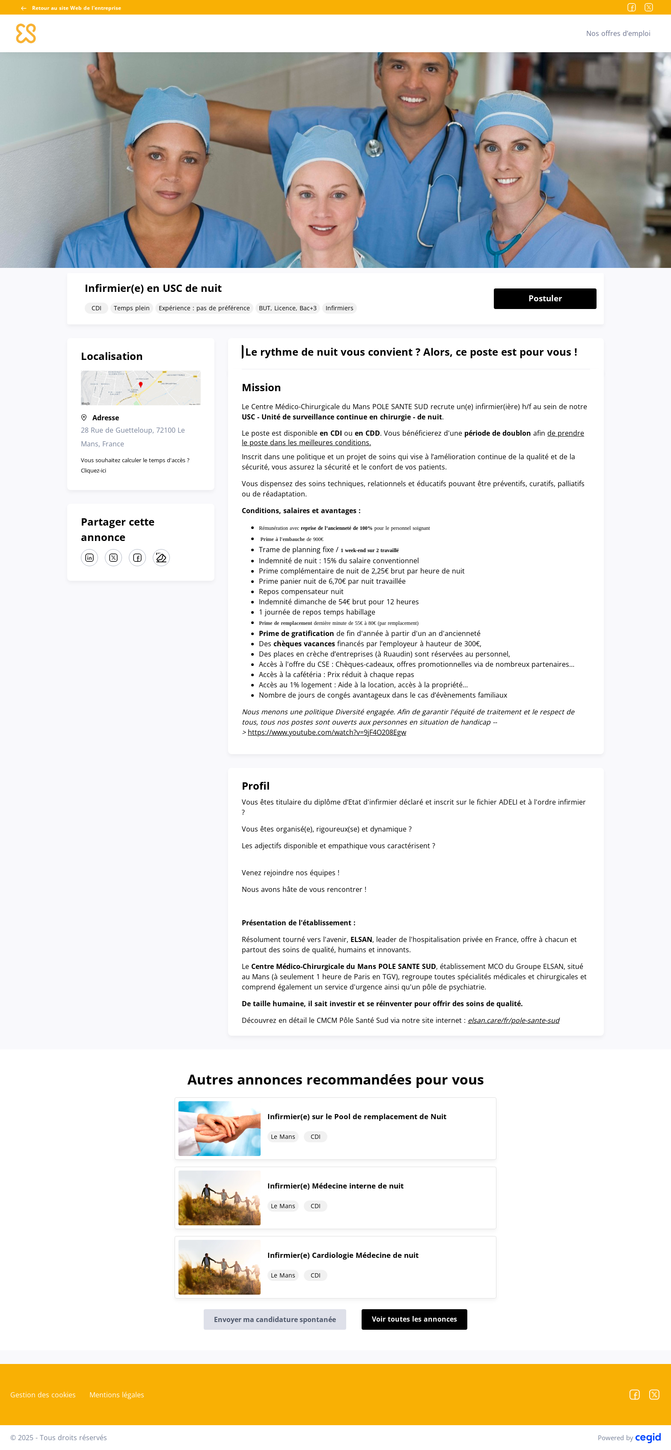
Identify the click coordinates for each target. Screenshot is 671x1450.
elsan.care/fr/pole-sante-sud (513, 1020)
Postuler (545, 298)
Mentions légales (116, 1394)
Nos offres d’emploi (618, 33)
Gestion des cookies (43, 1394)
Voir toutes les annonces (414, 1319)
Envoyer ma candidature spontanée (275, 1319)
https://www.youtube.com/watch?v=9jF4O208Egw (327, 732)
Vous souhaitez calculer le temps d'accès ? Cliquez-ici (135, 465)
